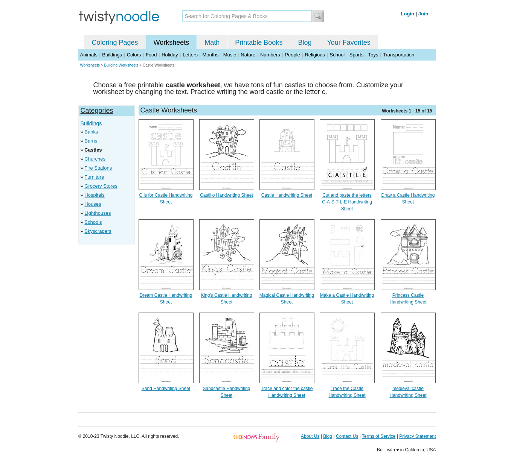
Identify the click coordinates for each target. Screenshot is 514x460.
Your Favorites (348, 42)
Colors (134, 55)
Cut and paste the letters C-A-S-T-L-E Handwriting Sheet (347, 202)
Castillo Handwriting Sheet (226, 195)
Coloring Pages (115, 42)
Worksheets (171, 42)
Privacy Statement (417, 436)
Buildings (112, 55)
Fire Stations (98, 168)
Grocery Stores (100, 186)
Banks (91, 132)
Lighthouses (97, 213)
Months (211, 55)
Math (212, 42)
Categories (97, 110)
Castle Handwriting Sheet (286, 195)
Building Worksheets (121, 65)
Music (229, 55)
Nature (248, 55)
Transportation (398, 55)
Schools (93, 222)
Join (423, 14)
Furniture (94, 177)
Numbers (270, 55)
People (292, 55)
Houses (92, 204)
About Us (310, 436)
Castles (93, 150)
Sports (356, 55)
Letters (190, 55)
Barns (90, 141)
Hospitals (94, 195)
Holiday (170, 55)
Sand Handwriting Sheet (166, 388)
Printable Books (258, 42)
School (337, 55)
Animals (89, 55)
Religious (315, 55)
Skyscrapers (97, 231)
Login (407, 14)
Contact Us (347, 436)
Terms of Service (378, 436)
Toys (373, 55)
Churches (94, 159)
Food (151, 55)
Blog (304, 42)
